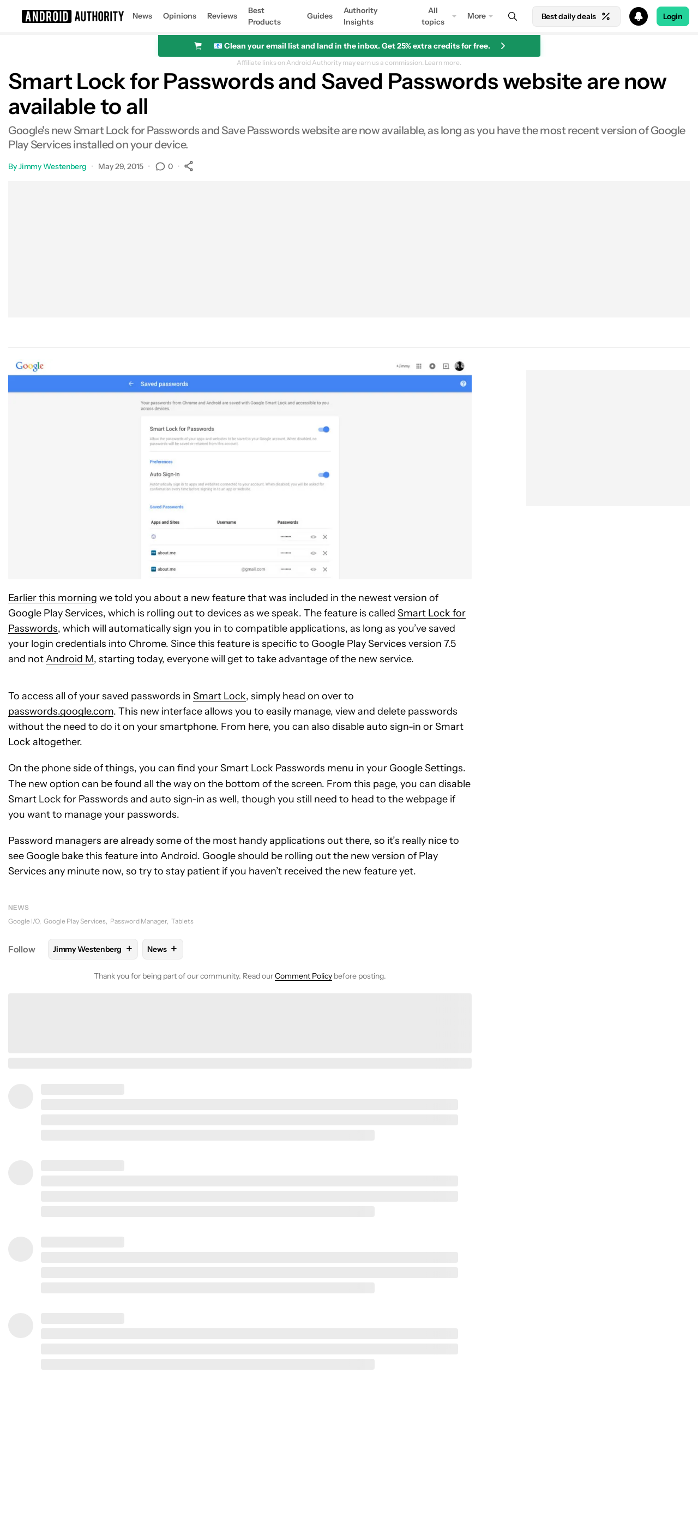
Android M (70, 659)
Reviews (222, 16)
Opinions (179, 16)
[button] (349, 16)
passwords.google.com (60, 711)
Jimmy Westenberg (53, 166)
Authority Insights (361, 16)
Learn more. (443, 62)
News (142, 16)
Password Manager (138, 921)
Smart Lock (219, 696)
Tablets (182, 921)
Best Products (264, 16)
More (476, 16)
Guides (320, 16)
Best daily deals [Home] (576, 16)
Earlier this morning (52, 598)
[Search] (513, 16)
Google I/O (23, 921)
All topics (433, 16)
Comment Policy (303, 976)
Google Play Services (75, 921)
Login (673, 16)
